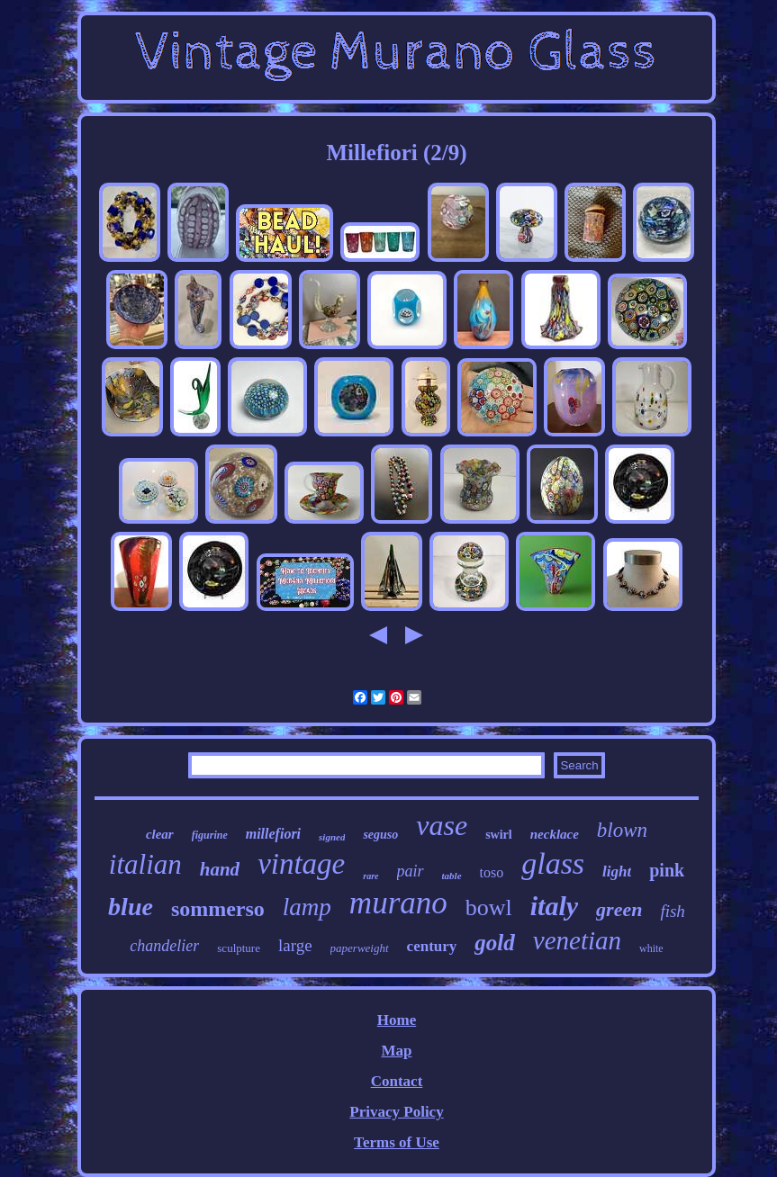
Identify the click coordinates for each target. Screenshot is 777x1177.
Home (396, 1020)
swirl (498, 834)
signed (332, 836)
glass (552, 863)
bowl (488, 907)
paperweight (359, 948)
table (452, 875)
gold (494, 942)
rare (370, 876)
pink (666, 870)
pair (410, 871)
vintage (301, 864)
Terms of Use (396, 1142)
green (619, 909)
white (651, 948)
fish (672, 911)
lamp (307, 907)
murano (398, 903)
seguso (380, 834)
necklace (554, 834)
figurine (210, 835)
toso (492, 872)
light (616, 871)
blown (622, 830)
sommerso (218, 909)
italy (554, 906)
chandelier (164, 946)
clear (160, 834)
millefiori (273, 833)
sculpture (238, 948)
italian (145, 864)
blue (130, 907)
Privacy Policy (396, 1111)
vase (441, 825)
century (432, 946)
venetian (577, 940)
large (295, 945)
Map (396, 1050)
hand (219, 869)
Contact (397, 1081)
